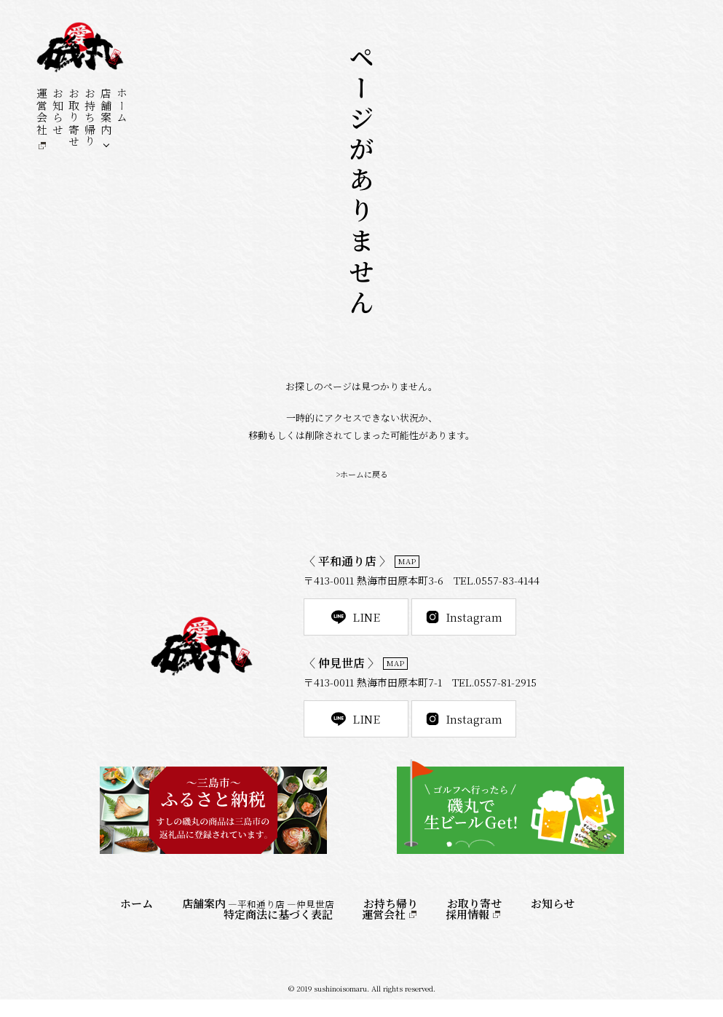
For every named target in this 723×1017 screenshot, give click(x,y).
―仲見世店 (310, 921)
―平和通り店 (256, 921)
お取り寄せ (74, 117)
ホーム (122, 105)
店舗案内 (106, 111)
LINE (365, 622)
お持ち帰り (90, 117)
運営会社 (42, 111)
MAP (409, 562)
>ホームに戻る (361, 473)
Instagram (492, 622)
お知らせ (58, 111)
